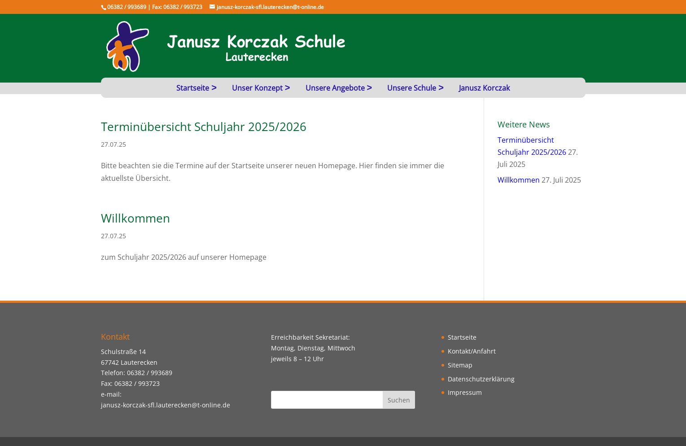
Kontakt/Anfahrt (472, 351)
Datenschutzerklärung (481, 379)
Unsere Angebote (335, 88)
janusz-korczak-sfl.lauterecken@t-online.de (165, 405)
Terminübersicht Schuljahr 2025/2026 (203, 126)
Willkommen (135, 218)
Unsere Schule (411, 88)
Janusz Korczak (484, 88)
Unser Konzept (257, 88)
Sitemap (460, 365)
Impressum (465, 392)
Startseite (192, 88)
